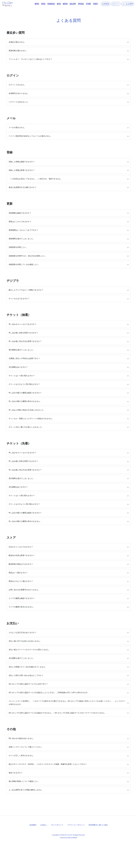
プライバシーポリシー (76, 825)
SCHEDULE (51, 3)
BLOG (59, 3)
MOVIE (65, 3)
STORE (88, 3)
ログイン (115, 4)
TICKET (95, 3)
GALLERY (73, 3)
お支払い (43, 825)
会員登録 (105, 4)
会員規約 (32, 825)
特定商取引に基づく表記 (98, 825)
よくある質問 (127, 4)
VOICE (43, 3)
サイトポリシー (57, 825)
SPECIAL (81, 3)
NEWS (37, 3)
